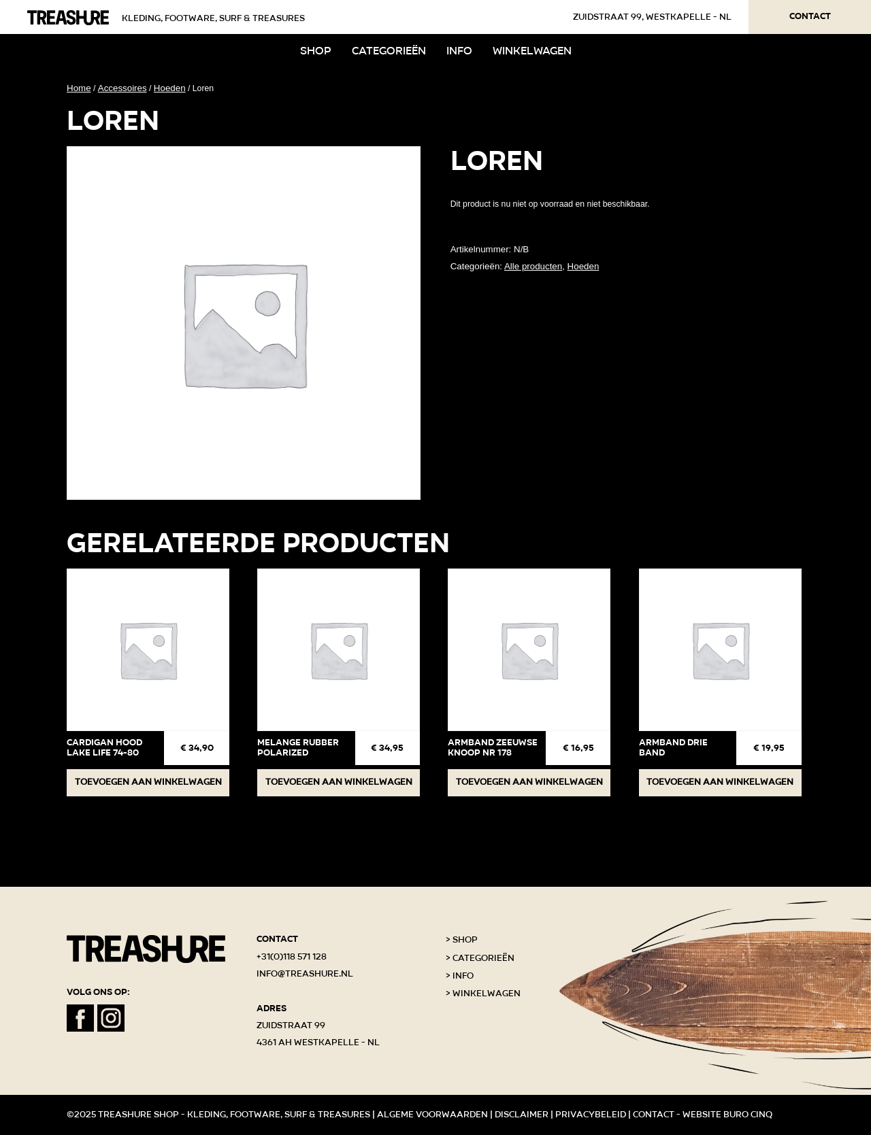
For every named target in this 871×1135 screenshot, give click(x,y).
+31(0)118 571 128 (292, 957)
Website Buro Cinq (727, 1114)
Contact (810, 16)
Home (79, 88)
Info (459, 51)
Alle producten (533, 266)
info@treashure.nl (305, 974)
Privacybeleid (590, 1114)
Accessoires (122, 88)
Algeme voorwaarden (432, 1114)
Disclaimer (521, 1114)
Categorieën (389, 51)
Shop (315, 51)
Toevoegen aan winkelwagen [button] (148, 782)
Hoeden (170, 88)
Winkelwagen (532, 51)
